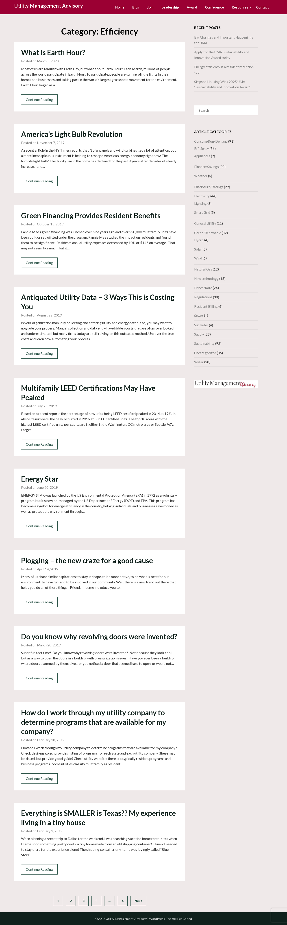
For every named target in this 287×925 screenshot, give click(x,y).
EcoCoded (184, 919)
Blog (135, 7)
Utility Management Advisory (48, 6)
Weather (200, 176)
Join (150, 7)
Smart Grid (202, 212)
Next (138, 901)
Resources (240, 7)
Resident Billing (206, 306)
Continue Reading (39, 99)
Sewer (198, 316)
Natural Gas (203, 269)
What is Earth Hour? (53, 52)
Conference (214, 7)
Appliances (202, 156)
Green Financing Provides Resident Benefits (91, 215)
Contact (262, 7)
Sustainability (204, 343)
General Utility (205, 223)
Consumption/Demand (211, 141)
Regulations (203, 297)
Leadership (170, 7)
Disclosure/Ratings (208, 187)
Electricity (202, 196)
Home (119, 7)
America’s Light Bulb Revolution (71, 134)
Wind (198, 258)
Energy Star (39, 478)
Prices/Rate (203, 288)
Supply (199, 334)
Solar (198, 249)
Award (192, 7)
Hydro (199, 240)
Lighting (200, 203)
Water (199, 362)
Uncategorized (205, 353)
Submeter (201, 325)
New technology (206, 279)
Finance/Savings (206, 167)
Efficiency (201, 148)
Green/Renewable (207, 233)
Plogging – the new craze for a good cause (87, 560)
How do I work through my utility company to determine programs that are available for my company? (93, 722)
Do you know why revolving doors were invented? (99, 636)
